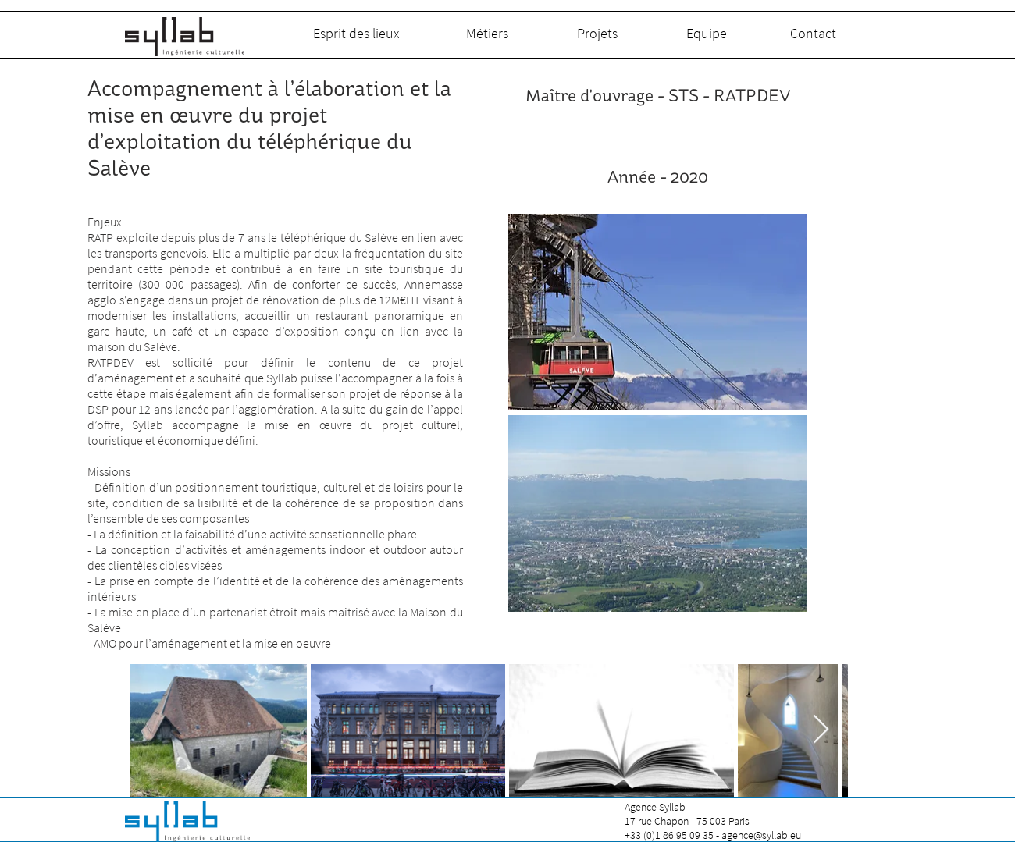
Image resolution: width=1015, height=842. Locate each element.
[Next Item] (821, 730)
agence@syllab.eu (761, 835)
